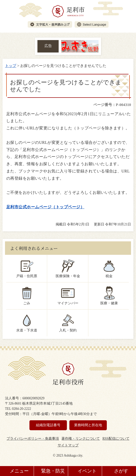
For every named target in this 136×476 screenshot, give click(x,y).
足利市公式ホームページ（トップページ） (45, 207)
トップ (10, 65)
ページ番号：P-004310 (112, 105)
